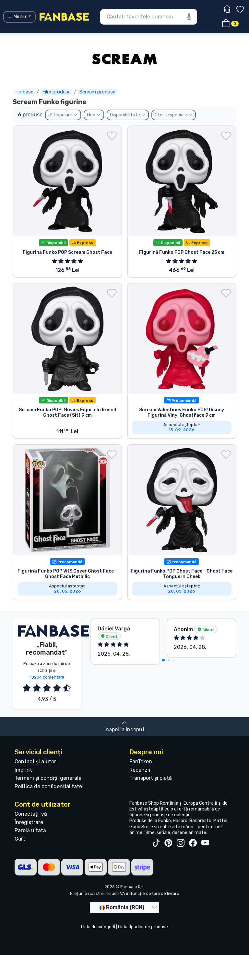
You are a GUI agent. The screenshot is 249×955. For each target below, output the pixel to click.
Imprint (23, 770)
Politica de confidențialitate (48, 786)
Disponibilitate (128, 115)
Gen (94, 115)
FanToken (140, 761)
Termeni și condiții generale (48, 778)
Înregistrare (29, 822)
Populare (63, 115)
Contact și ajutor (35, 761)
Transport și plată (150, 778)
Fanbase (23, 92)
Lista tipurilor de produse (143, 926)
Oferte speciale (174, 115)
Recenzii (139, 770)
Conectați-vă (31, 814)
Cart (20, 839)
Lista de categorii (98, 926)
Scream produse (97, 92)
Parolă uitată (30, 830)
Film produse (56, 92)
